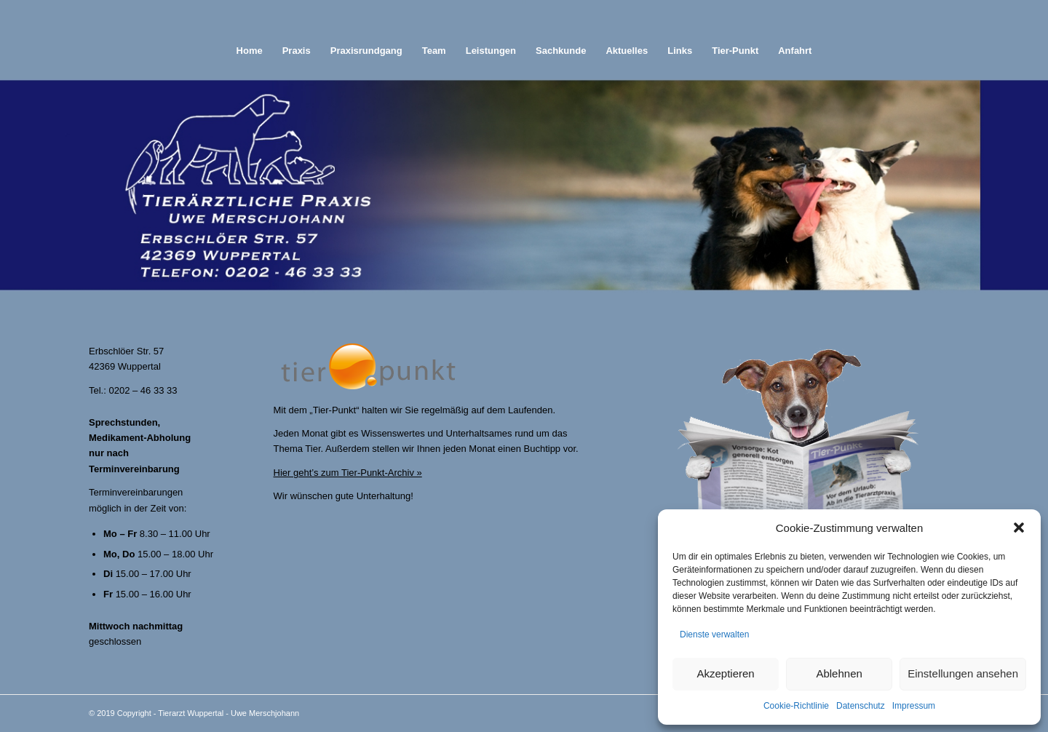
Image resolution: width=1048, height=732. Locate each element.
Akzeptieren (725, 673)
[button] (1019, 527)
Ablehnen (839, 673)
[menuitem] (249, 51)
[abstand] (524, 16)
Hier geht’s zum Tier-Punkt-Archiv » (348, 472)
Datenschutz (860, 706)
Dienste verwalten (714, 634)
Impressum (913, 706)
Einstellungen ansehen (963, 673)
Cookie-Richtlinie (796, 706)
